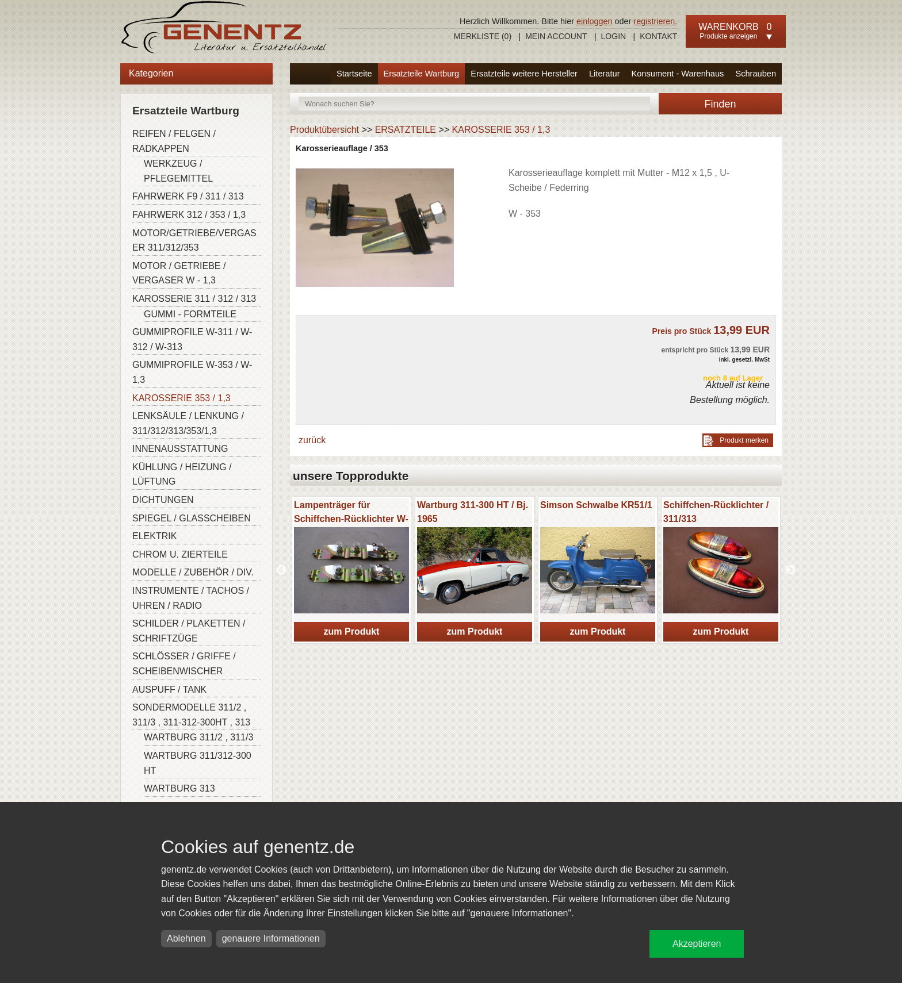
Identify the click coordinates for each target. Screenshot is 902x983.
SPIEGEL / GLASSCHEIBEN (191, 518)
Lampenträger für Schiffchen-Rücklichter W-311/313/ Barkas (351, 518)
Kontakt (658, 36)
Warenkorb (728, 27)
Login (613, 36)
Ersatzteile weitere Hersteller (524, 73)
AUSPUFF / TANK (169, 689)
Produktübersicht (324, 130)
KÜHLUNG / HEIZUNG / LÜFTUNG (181, 474)
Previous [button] (281, 570)
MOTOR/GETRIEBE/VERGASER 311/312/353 (194, 240)
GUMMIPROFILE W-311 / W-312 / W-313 (192, 339)
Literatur (604, 73)
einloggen (594, 21)
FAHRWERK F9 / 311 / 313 (188, 196)
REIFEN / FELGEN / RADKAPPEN (174, 141)
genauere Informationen (271, 938)
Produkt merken (744, 440)
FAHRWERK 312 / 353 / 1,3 (189, 215)
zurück (312, 440)
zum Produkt (352, 631)
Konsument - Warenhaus (678, 73)
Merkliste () (482, 36)
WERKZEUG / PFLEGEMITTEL (178, 171)
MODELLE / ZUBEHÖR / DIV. (193, 572)
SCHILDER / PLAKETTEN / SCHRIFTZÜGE (189, 631)
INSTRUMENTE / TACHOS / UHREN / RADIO (190, 598)
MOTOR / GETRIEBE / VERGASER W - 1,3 (179, 273)
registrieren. (655, 21)
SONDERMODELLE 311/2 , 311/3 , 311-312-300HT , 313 (191, 714)
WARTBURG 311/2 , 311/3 (198, 737)
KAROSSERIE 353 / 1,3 (181, 398)
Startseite (354, 73)
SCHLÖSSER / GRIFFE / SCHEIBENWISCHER (184, 663)
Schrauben (755, 73)
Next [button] (790, 570)
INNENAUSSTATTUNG (180, 449)
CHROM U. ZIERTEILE (180, 554)
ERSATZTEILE (405, 130)
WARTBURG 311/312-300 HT (197, 763)
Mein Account (556, 36)
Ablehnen (186, 938)
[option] (351, 570)
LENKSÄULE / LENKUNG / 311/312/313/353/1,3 (188, 423)
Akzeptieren (696, 944)
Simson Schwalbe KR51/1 (596, 505)
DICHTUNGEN (163, 500)
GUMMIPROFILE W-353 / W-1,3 (192, 372)
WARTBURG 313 (179, 788)
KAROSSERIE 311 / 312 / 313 (194, 299)
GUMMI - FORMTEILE (190, 314)
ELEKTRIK (154, 536)
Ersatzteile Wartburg (422, 73)
